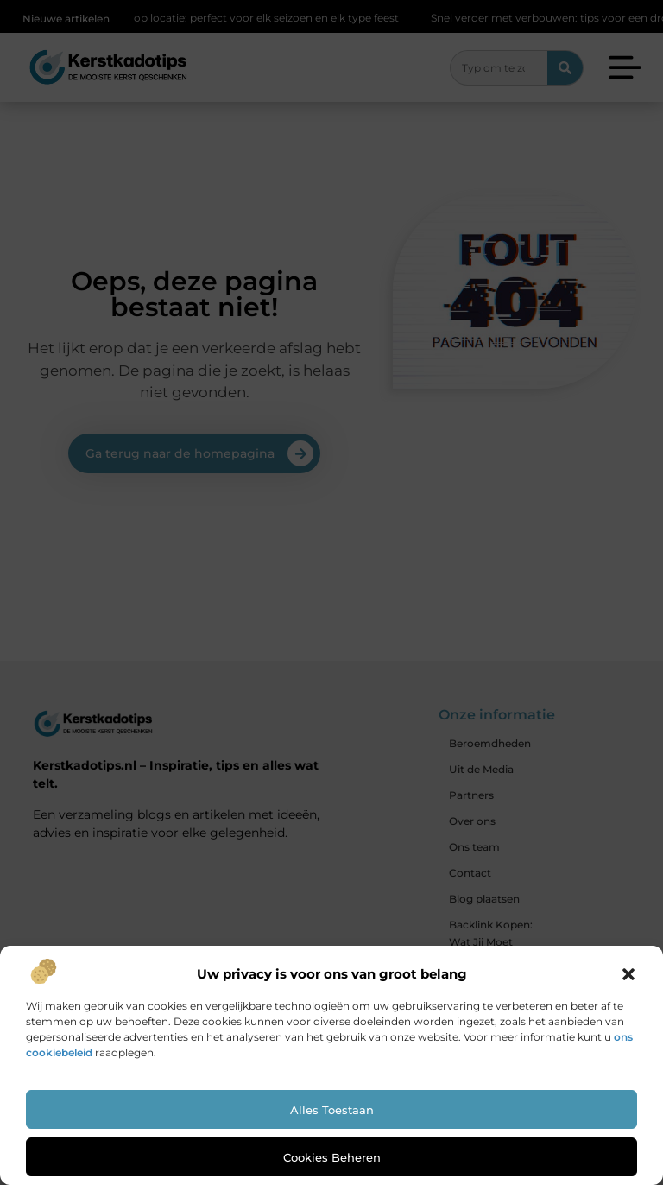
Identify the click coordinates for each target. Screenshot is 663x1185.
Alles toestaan (332, 1110)
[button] (628, 974)
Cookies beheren (332, 1157)
